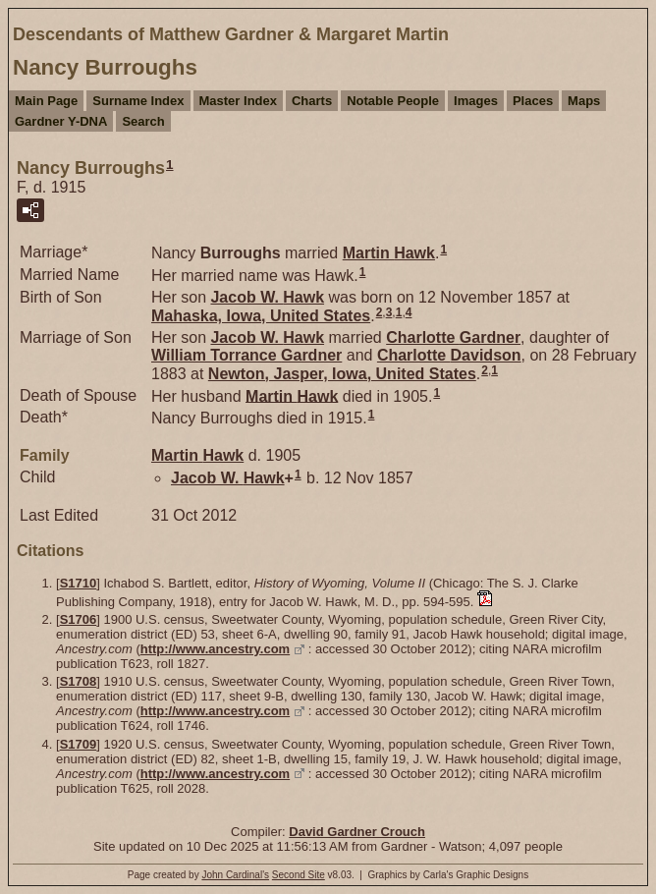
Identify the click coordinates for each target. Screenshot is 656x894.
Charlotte (453, 337)
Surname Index (138, 100)
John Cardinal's (235, 874)
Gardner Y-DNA (61, 121)
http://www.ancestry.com (215, 649)
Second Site (298, 874)
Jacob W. (267, 297)
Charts (312, 100)
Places (533, 100)
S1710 (78, 583)
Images (476, 100)
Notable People (393, 100)
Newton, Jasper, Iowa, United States (342, 373)
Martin (389, 253)
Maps (584, 100)
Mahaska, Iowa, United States (260, 315)
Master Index (238, 100)
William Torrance (246, 355)
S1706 (78, 619)
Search (143, 121)
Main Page (46, 100)
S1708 (78, 681)
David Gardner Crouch (357, 831)
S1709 (78, 744)
